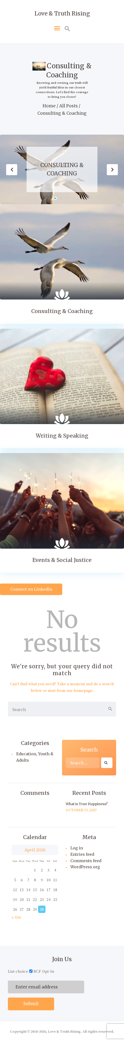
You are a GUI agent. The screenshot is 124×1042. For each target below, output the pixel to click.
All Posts (68, 106)
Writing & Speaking (62, 436)
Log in (76, 847)
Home (49, 106)
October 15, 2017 (81, 810)
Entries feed (82, 854)
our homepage (79, 690)
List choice (18, 971)
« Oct (16, 917)
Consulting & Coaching (62, 169)
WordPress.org (85, 866)
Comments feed (85, 860)
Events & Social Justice (62, 560)
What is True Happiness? (87, 804)
